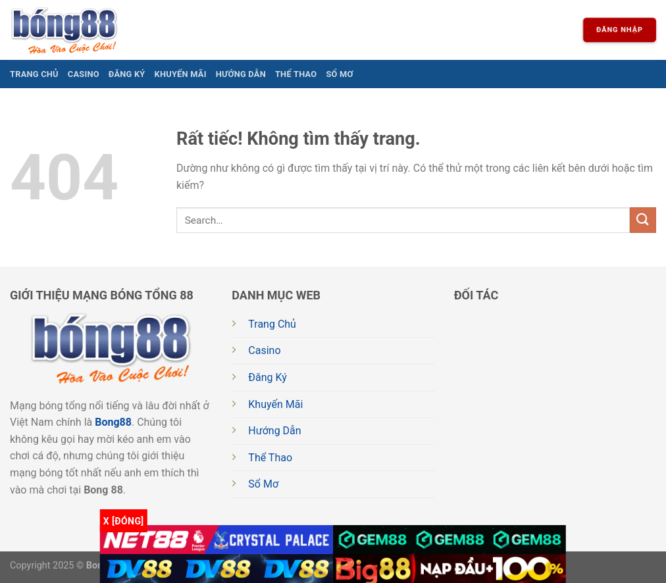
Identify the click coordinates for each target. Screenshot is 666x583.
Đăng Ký (127, 74)
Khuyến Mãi (181, 74)
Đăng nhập (619, 30)
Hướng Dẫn (241, 74)
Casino (83, 74)
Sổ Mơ (339, 74)
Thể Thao (296, 74)
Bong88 (113, 422)
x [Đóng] (123, 521)
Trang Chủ (34, 74)
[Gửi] (643, 220)
